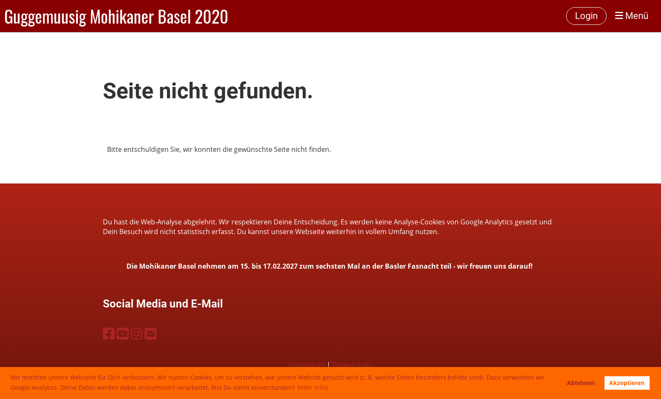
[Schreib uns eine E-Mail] (150, 333)
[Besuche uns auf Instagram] (136, 333)
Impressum (307, 364)
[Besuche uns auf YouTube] (123, 333)
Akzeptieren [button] (627, 383)
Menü (631, 16)
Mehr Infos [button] (313, 387)
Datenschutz (352, 364)
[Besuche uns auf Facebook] (109, 333)
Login (586, 16)
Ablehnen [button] (581, 383)
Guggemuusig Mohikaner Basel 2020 (116, 16)
